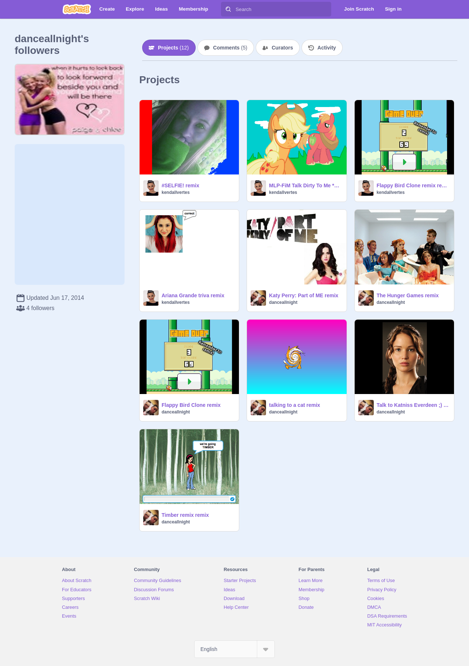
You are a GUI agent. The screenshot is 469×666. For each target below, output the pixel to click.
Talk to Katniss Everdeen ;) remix (413, 405)
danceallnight (283, 302)
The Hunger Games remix (408, 295)
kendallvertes (176, 192)
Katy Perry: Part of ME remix (303, 295)
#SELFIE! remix (180, 185)
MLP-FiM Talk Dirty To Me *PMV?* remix (305, 185)
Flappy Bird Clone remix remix (413, 185)
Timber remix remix (185, 515)
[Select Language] (234, 649)
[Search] (228, 9)
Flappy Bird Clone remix (191, 405)
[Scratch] (77, 9)
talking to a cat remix (294, 405)
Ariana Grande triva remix (193, 295)
